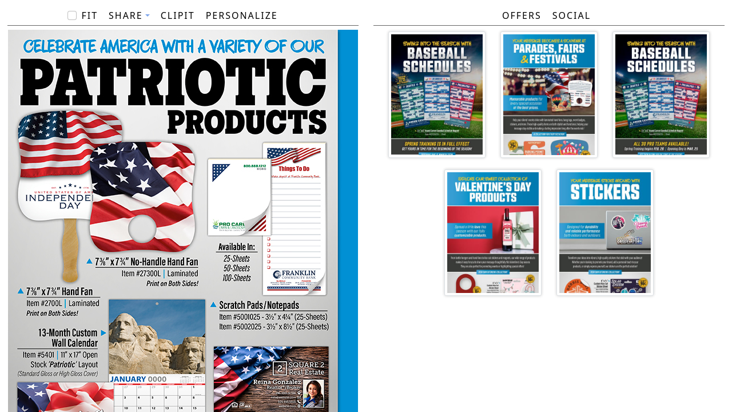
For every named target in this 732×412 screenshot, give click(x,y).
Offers (522, 15)
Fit (89, 15)
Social (571, 15)
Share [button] (126, 15)
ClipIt (178, 15)
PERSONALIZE (242, 15)
